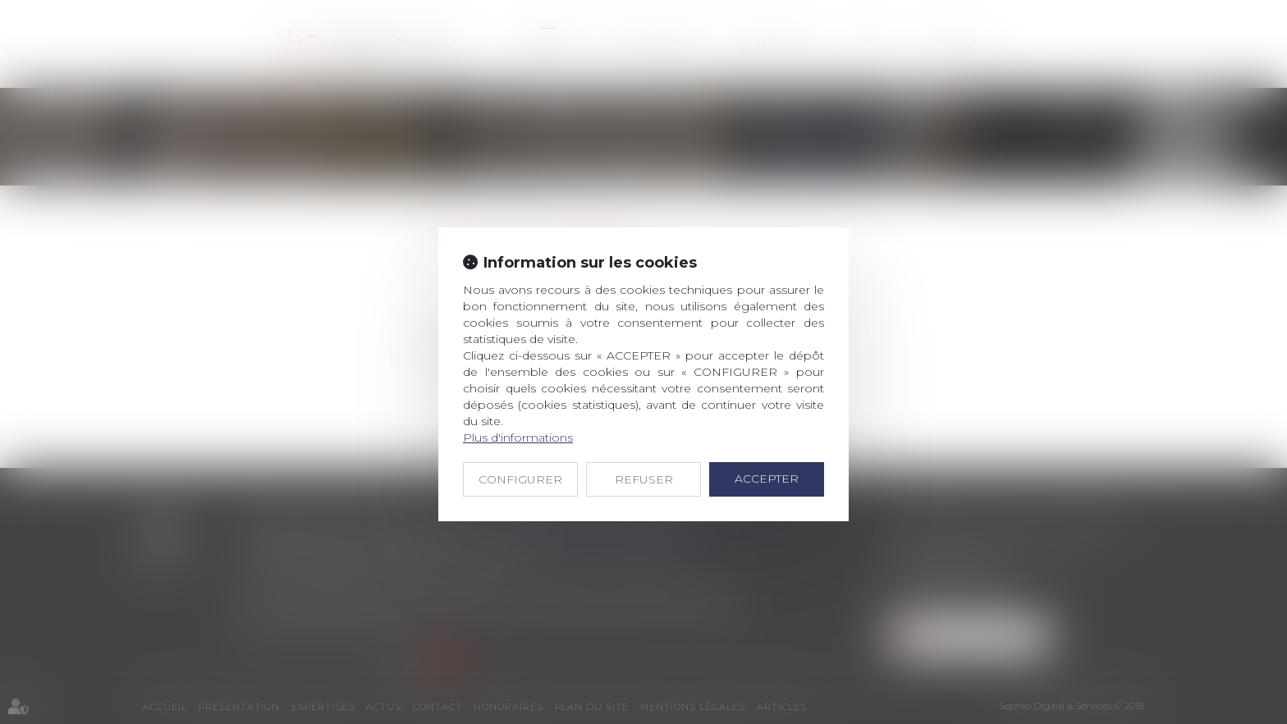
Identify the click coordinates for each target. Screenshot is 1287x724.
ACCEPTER (767, 478)
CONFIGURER (520, 479)
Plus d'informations (518, 437)
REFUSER (644, 479)
